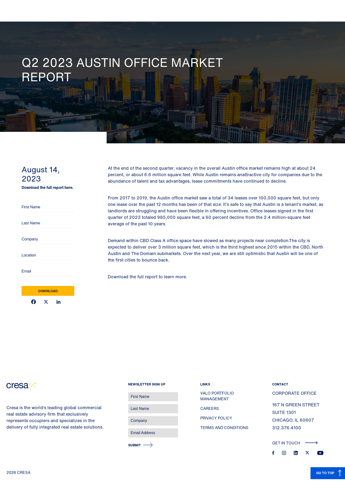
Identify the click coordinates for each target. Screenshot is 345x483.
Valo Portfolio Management (217, 396)
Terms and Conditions (224, 428)
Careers (209, 408)
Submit (134, 445)
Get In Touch (295, 443)
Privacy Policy (216, 418)
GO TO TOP (325, 472)
